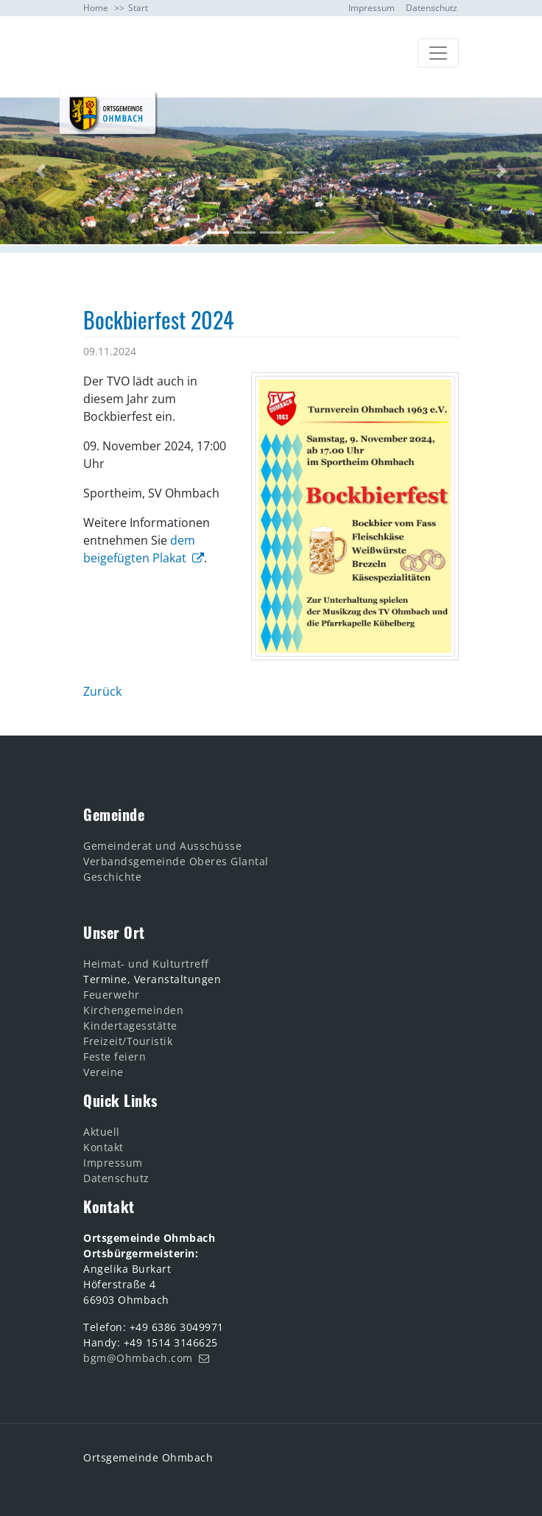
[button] (40, 171)
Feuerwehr (111, 995)
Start (138, 7)
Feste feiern (114, 1056)
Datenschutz (431, 7)
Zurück (102, 691)
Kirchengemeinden (133, 1010)
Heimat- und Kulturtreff (146, 964)
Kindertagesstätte (130, 1026)
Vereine (103, 1072)
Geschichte (112, 877)
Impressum (371, 7)
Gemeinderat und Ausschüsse (162, 846)
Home (95, 7)
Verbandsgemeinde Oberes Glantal (176, 861)
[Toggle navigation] (438, 53)
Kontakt (103, 1147)
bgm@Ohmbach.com (138, 1358)
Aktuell (103, 1132)
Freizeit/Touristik (127, 1041)
